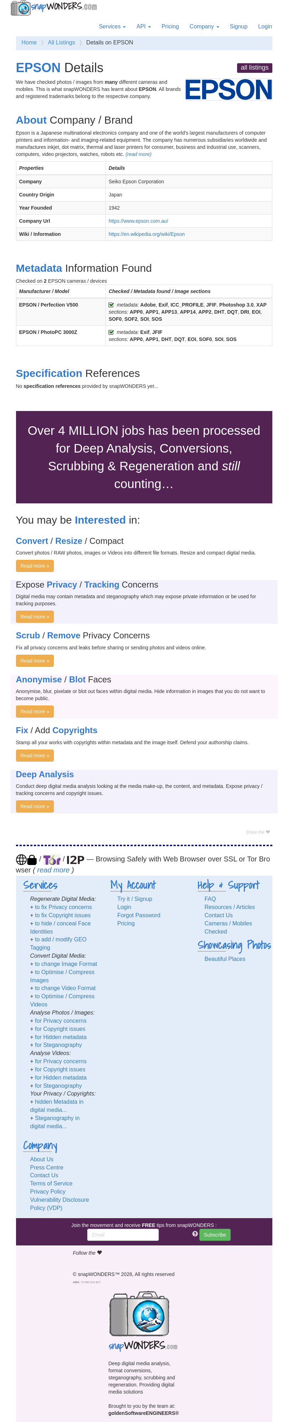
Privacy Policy (48, 1192)
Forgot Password (139, 915)
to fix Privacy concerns (63, 907)
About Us (42, 1159)
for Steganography (58, 1045)
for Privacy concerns (61, 1021)
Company (204, 26)
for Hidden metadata (61, 1037)
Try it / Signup (134, 899)
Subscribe (215, 1235)
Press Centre (46, 1167)
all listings (254, 67)
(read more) (139, 154)
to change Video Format (65, 988)
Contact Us (219, 915)
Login (265, 26)
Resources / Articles (230, 907)
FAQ (210, 899)
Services (112, 26)
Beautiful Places (225, 959)
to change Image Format (66, 964)
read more (53, 870)
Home (29, 42)
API (143, 26)
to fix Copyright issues (63, 915)
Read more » (35, 566)
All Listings (61, 42)
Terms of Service (51, 1183)
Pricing (170, 26)
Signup (239, 26)
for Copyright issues (60, 1029)
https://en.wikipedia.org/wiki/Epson (147, 234)
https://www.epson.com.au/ (138, 221)
